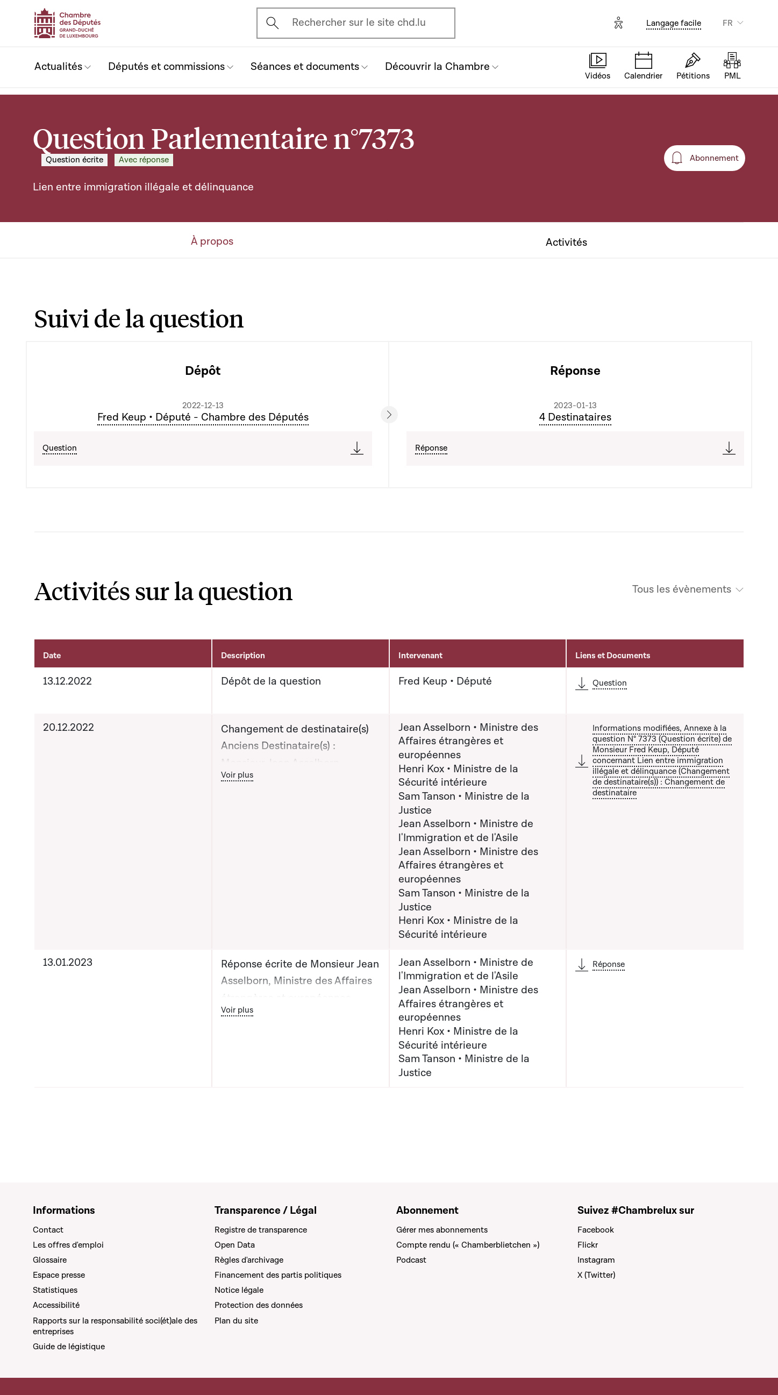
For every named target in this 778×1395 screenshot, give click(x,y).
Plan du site (236, 1320)
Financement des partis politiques (278, 1275)
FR (728, 23)
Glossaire (50, 1260)
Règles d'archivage (249, 1260)
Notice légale (239, 1290)
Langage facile (673, 23)
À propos (212, 241)
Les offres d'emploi (68, 1245)
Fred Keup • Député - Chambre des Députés (203, 417)
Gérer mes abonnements (442, 1230)
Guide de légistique (69, 1346)
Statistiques (55, 1290)
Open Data (235, 1245)
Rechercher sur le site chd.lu (359, 23)
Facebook (595, 1230)
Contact (48, 1230)
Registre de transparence (261, 1230)
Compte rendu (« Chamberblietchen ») (467, 1245)
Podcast (411, 1260)
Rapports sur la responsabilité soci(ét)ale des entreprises (115, 1326)
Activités (566, 243)
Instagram (596, 1260)
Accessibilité (56, 1305)
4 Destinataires (575, 417)
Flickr (587, 1245)
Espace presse (59, 1275)
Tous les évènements (681, 589)
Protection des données (259, 1305)
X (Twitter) (596, 1275)
